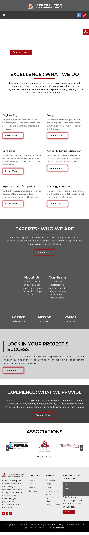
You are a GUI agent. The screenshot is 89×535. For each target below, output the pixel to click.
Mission (44, 317)
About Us (32, 277)
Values (70, 317)
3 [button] (43, 456)
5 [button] (48, 456)
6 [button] (51, 456)
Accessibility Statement (54, 528)
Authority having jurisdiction (64, 151)
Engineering (9, 115)
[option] (18, 446)
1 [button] (38, 456)
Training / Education (59, 186)
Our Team (57, 277)
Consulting (9, 151)
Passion (18, 317)
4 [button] (46, 456)
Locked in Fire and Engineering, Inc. (39, 525)
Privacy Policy (35, 528)
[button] (86, 32)
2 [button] (40, 456)
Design (51, 115)
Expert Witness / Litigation (18, 186)
